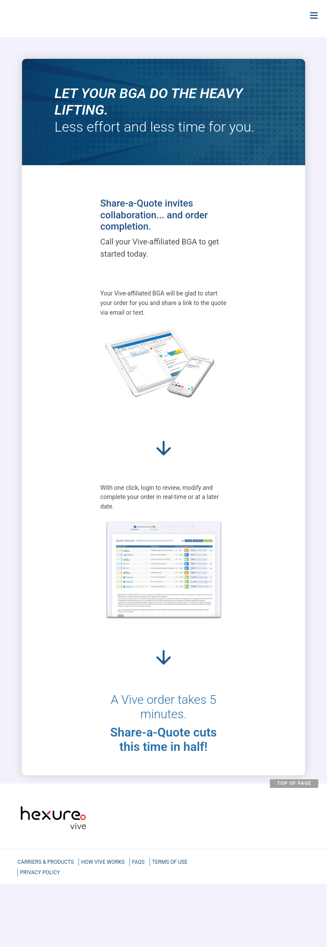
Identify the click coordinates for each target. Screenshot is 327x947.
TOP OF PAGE (294, 783)
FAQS (138, 862)
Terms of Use (170, 862)
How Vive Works (103, 862)
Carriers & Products (45, 862)
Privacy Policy (40, 872)
